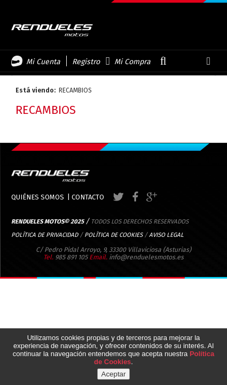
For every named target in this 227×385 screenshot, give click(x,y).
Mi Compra (132, 61)
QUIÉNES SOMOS (37, 197)
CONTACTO (88, 197)
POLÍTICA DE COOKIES (113, 234)
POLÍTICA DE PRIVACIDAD (44, 234)
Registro (86, 61)
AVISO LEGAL (166, 234)
